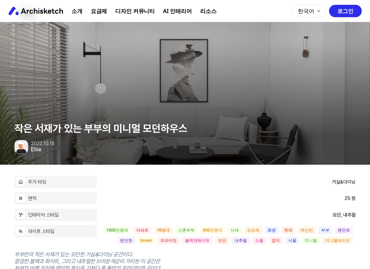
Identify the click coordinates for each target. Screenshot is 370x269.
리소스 (208, 11)
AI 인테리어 (177, 11)
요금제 (99, 11)
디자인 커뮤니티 (135, 11)
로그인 (345, 11)
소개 (77, 11)
